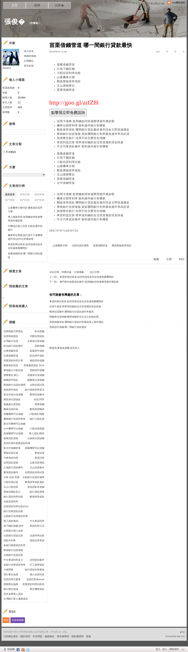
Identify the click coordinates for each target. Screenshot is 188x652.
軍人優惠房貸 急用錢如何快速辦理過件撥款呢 (25, 218)
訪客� (59, 5)
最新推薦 (39, 194)
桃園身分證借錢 (35, 380)
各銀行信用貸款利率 (14, 564)
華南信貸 (39, 452)
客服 (88, 636)
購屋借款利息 (11, 365)
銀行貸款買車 (37, 491)
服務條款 (49, 636)
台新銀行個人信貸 (13, 530)
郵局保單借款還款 (34, 482)
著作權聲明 (63, 636)
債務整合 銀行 (11, 375)
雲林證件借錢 (37, 370)
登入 (158, 649)
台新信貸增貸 (37, 462)
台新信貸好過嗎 (80, 245)
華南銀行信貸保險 (13, 550)
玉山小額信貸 (11, 487)
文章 (15, 5)
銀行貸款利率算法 (34, 389)
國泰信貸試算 (11, 409)
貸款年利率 (10, 540)
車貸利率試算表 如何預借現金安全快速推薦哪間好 (87, 277)
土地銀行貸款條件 (13, 467)
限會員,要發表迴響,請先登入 (64, 348)
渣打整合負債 (11, 574)
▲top (182, 631)
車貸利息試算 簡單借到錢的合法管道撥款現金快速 (90, 142)
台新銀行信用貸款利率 (16, 516)
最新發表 (10, 194)
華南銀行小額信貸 (13, 370)
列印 (181, 259)
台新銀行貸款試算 (13, 535)
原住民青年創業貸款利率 (17, 443)
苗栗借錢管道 (66, 89)
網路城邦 (174, 649)
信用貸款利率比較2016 (16, 506)
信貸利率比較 (37, 535)
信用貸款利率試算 (34, 472)
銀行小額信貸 (37, 418)
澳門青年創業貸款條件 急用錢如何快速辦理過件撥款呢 (89, 281)
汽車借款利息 (11, 457)
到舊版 (34, 23)
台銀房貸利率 (11, 501)
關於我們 (25, 636)
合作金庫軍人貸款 (13, 594)
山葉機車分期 (66, 77)
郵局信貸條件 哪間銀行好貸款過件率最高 (71, 311)
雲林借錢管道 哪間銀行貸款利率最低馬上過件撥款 (76, 322)
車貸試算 (39, 457)
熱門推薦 (39, 200)
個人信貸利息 (37, 574)
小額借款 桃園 (36, 414)
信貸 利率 (39, 399)
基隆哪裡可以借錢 (34, 448)
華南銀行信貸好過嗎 (14, 384)
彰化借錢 (39, 331)
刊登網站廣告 (10, 636)
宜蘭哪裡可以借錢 (13, 414)
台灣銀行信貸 (11, 341)
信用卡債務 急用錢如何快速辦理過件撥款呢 (86, 121)
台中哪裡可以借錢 (13, 428)
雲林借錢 (39, 346)
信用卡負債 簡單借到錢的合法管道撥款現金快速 (75, 306)
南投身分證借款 (12, 399)
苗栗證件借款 (37, 350)
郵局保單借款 (37, 496)
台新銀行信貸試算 (13, 555)
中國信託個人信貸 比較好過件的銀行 (25, 228)
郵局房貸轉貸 (37, 409)
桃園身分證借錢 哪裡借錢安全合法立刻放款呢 (74, 316)
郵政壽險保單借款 (69, 81)
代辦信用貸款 (37, 336)
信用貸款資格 (11, 462)
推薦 (156, 259)
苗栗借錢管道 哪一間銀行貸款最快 (25, 255)
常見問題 (37, 636)
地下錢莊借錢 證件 (14, 525)
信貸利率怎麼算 (12, 579)
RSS (6, 620)
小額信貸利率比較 (69, 72)
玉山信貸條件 (37, 467)
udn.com (181, 636)
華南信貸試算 (11, 452)
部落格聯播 (18, 620)
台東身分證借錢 (35, 341)
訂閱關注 (29, 60)
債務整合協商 (11, 584)
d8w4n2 (6, 68)
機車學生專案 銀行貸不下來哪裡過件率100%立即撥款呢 (25, 237)
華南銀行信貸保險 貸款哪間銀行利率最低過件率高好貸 (93, 133)
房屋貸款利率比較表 (33, 584)
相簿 (37, 5)
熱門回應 (25, 200)
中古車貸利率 (37, 521)
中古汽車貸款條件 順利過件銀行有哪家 (83, 146)
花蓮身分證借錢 (35, 375)
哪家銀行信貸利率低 (14, 418)
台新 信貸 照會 (11, 477)
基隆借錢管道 (66, 64)
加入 (164, 649)
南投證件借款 (11, 389)
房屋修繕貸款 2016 (34, 365)
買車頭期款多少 (12, 491)
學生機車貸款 (37, 589)
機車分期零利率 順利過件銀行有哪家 (81, 125)
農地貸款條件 (11, 472)
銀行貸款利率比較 (13, 496)
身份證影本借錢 (35, 487)
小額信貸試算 (11, 482)
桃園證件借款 (11, 380)
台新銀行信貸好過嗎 (33, 477)
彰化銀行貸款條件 (13, 346)
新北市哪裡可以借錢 (14, 423)
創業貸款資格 (11, 438)
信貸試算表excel (35, 579)
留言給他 (29, 65)
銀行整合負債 (11, 589)
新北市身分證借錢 (13, 394)
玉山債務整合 (66, 85)
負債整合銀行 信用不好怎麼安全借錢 (81, 138)
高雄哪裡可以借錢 (13, 433)
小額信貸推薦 (37, 428)
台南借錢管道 (11, 355)
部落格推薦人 (18, 306)
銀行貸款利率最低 (34, 569)
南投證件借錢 (37, 360)
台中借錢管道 (66, 182)
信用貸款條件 (37, 559)
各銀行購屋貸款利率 (14, 545)
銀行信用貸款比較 (13, 511)
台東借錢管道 (11, 350)
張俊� (14, 21)
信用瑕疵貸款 (11, 336)
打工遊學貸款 (37, 564)
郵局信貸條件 (37, 394)
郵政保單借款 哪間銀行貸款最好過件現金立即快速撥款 (93, 129)
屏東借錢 (39, 404)
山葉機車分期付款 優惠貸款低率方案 (25, 209)
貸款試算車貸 (37, 540)
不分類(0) (11, 152)
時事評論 (66, 272)
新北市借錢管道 (12, 448)
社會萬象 (79, 272)
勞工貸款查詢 (11, 521)
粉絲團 (11, 649)
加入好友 (29, 51)
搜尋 (42, 132)
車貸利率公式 (37, 525)
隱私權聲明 (77, 636)
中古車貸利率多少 (13, 559)
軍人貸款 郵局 (36, 433)
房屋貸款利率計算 (13, 360)
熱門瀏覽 (10, 200)
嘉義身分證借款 (12, 404)
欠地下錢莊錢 (66, 68)
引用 (169, 259)
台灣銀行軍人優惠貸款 (16, 598)
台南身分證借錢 (35, 438)
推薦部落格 (30, 56)
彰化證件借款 (37, 355)
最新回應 (25, 194)
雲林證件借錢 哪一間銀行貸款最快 (67, 327)
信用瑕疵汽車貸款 (13, 331)
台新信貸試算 (37, 384)
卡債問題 (8, 569)
